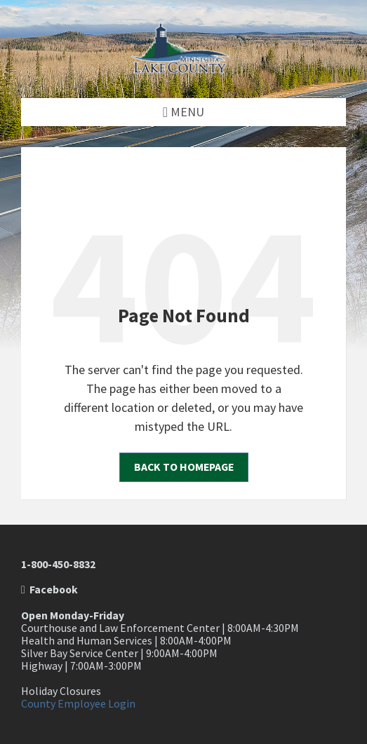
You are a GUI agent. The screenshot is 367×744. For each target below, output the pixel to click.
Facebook (49, 589)
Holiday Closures (61, 691)
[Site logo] (183, 69)
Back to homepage (184, 467)
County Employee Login (78, 703)
